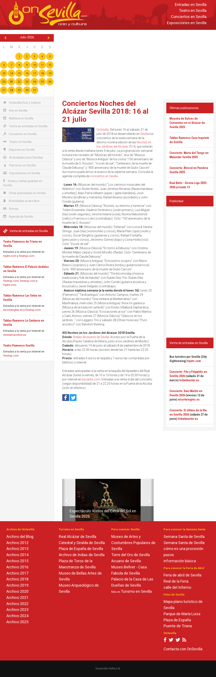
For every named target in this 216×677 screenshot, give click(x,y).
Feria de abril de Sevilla (182, 575)
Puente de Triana (178, 626)
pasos (169, 555)
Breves (10, 208)
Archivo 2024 (17, 615)
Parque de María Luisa (182, 614)
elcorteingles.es (13, 309)
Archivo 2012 (17, 542)
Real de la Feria (176, 581)
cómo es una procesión (183, 548)
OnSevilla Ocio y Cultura (22, 102)
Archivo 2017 (17, 573)
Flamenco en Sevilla (19, 165)
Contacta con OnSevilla (183, 649)
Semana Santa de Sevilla (184, 536)
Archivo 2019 (17, 585)
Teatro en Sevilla (192, 10)
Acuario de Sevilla (126, 561)
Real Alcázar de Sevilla (77, 536)
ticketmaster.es (189, 380)
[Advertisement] (136, 63)
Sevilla (144, 133)
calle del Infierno (177, 587)
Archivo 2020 (17, 591)
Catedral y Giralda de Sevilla (82, 542)
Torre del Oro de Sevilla (130, 555)
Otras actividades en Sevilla (24, 193)
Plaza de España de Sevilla (81, 548)
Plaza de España (177, 620)
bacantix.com (91, 379)
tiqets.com (9, 255)
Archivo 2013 (17, 548)
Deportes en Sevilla (19, 149)
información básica (180, 561)
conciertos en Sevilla (104, 176)
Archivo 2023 (17, 609)
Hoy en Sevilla (15, 110)
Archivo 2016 (17, 567)
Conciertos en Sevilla (188, 17)
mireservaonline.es (14, 334)
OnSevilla (102, 129)
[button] (63, 500)
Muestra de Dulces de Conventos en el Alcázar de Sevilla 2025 (187, 123)
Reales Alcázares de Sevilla (91, 337)
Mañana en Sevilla (18, 118)
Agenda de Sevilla (18, 216)
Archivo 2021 (17, 597)
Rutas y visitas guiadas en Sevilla (22, 183)
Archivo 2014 (17, 555)
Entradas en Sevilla (190, 4)
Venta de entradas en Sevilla (25, 126)
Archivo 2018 (17, 579)
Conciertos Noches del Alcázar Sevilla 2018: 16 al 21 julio (105, 111)
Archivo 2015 (17, 561)
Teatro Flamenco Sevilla (18, 345)
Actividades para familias (23, 157)
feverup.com (26, 255)
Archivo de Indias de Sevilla (81, 555)
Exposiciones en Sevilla (186, 23)
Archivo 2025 (17, 622)
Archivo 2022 (17, 603)
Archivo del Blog (19, 536)
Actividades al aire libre (21, 201)
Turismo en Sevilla (136, 591)
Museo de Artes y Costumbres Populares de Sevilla (133, 542)
